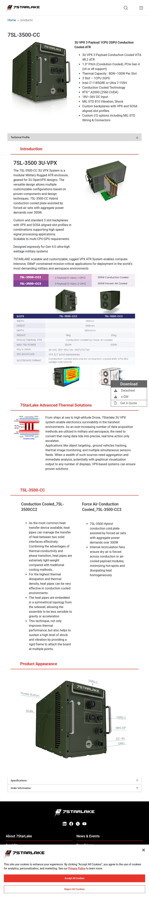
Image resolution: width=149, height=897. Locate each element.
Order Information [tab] (74, 788)
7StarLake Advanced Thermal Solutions (52, 407)
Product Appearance (35, 665)
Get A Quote (125, 403)
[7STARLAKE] (23, 8)
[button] (41, 85)
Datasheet (124, 390)
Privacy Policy (77, 868)
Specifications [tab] (74, 780)
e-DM (121, 397)
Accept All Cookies (74, 878)
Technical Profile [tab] (74, 137)
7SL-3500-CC (29, 492)
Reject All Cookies (74, 889)
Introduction (27, 150)
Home (12, 20)
